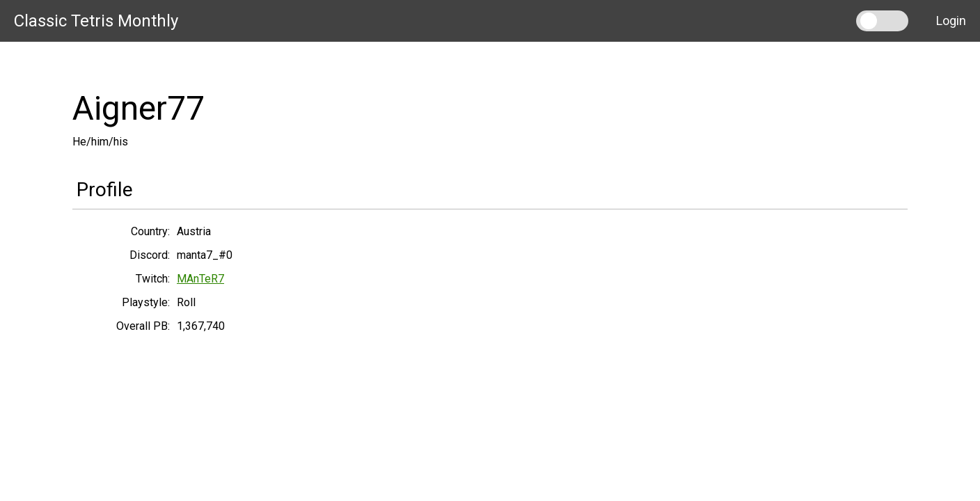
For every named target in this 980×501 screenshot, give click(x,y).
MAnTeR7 (200, 278)
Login (951, 20)
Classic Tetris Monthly (96, 21)
